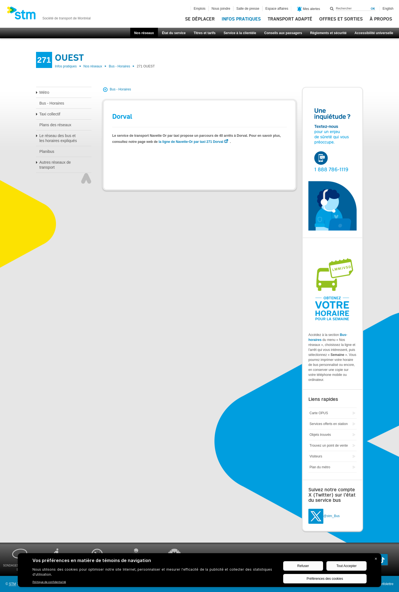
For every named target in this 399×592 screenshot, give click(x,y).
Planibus (46, 151)
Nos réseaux (144, 33)
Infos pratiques (241, 19)
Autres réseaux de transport (55, 164)
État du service (174, 33)
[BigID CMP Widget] (199, 571)
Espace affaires (276, 9)
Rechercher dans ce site (332, 8)
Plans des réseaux (55, 125)
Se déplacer (200, 19)
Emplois (200, 9)
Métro (44, 92)
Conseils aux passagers (283, 33)
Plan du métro (320, 467)
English (388, 9)
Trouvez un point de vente (329, 445)
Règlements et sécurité (328, 33)
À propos (381, 19)
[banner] (49, 14)
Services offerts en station (329, 424)
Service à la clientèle (240, 33)
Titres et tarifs (205, 33)
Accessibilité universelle (374, 33)
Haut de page (86, 178)
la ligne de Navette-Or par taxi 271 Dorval (190, 142)
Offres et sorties (341, 19)
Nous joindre (221, 9)
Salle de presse (247, 9)
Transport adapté (290, 19)
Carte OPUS (319, 413)
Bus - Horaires (119, 66)
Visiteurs (316, 456)
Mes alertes (308, 9)
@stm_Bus (331, 516)
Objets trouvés (320, 435)
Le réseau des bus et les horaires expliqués (58, 138)
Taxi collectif (49, 114)
